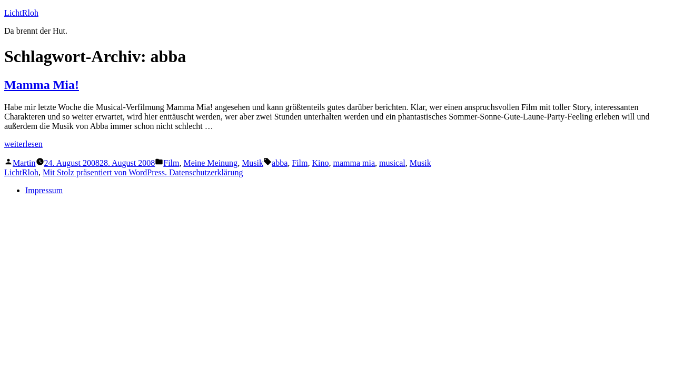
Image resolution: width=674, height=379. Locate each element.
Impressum (44, 190)
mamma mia (354, 162)
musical (392, 162)
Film (171, 162)
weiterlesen (23, 143)
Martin (24, 162)
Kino (320, 162)
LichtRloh (21, 12)
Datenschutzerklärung (206, 172)
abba (280, 162)
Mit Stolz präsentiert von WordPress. (106, 172)
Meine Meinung (210, 162)
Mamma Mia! (41, 85)
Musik (252, 162)
